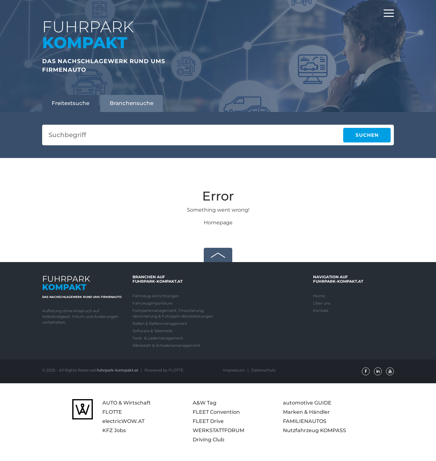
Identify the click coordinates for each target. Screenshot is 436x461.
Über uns (321, 303)
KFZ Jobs (114, 430)
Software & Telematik (152, 330)
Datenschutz (263, 370)
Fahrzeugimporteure (152, 303)
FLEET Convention (216, 412)
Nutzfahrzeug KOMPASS (314, 430)
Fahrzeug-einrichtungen (155, 295)
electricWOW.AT (123, 421)
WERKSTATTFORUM (218, 430)
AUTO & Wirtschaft (126, 403)
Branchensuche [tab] (131, 103)
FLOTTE (112, 412)
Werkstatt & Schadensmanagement (166, 345)
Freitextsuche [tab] (70, 103)
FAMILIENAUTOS (304, 421)
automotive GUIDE (307, 403)
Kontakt (321, 310)
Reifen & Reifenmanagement (159, 323)
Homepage (218, 223)
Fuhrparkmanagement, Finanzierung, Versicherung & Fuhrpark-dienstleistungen (172, 313)
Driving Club (208, 440)
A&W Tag (204, 403)
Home (319, 295)
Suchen (367, 135)
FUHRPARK (88, 34)
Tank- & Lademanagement (157, 338)
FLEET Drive (208, 421)
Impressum (234, 370)
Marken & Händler (306, 412)
